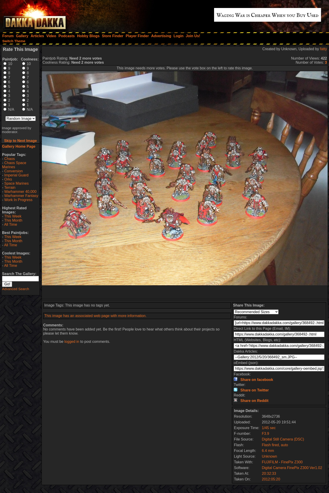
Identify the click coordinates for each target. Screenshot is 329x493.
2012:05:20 (271, 479)
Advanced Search (15, 289)
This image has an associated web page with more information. (95, 316)
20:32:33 (269, 473)
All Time (10, 224)
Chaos (9, 159)
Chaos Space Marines (14, 165)
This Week (12, 216)
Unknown (269, 456)
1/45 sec (269, 428)
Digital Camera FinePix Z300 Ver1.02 (292, 468)
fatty (323, 49)
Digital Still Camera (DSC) (283, 439)
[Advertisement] (184, 292)
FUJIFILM (270, 462)
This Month (13, 220)
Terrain (9, 187)
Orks (8, 179)
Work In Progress (18, 200)
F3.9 (265, 433)
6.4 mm (268, 451)
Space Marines (16, 183)
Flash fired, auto (275, 445)
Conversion (13, 171)
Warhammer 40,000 (20, 192)
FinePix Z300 (291, 462)
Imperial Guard (16, 175)
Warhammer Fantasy (21, 196)
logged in (71, 342)
